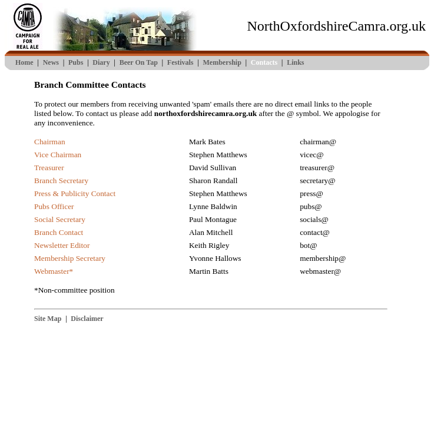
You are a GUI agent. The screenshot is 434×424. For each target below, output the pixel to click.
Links (295, 62)
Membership (222, 62)
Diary (101, 62)
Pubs (75, 62)
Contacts (264, 62)
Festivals (180, 62)
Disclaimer (87, 318)
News (51, 62)
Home (24, 62)
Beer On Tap (139, 62)
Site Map (47, 318)
